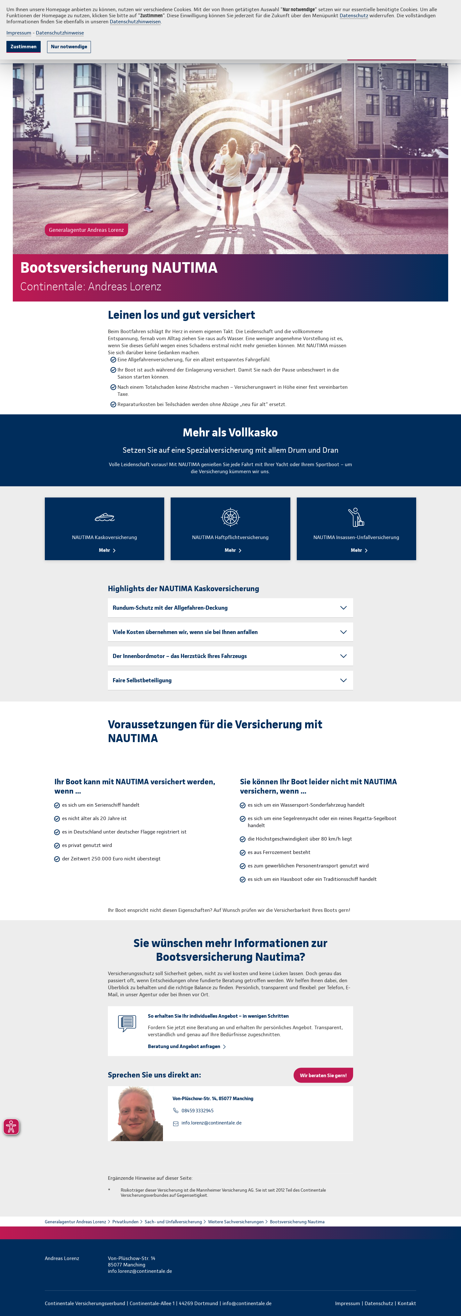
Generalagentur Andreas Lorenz (75, 1221)
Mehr (104, 550)
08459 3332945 (198, 1111)
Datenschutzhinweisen (135, 22)
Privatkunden (125, 1221)
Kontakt (407, 1303)
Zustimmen (23, 46)
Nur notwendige (69, 46)
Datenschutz (354, 15)
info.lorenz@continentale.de (212, 1123)
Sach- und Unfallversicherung (173, 1221)
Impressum (18, 33)
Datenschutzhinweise (60, 33)
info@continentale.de (246, 1303)
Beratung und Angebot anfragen (184, 1046)
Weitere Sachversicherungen (236, 1221)
